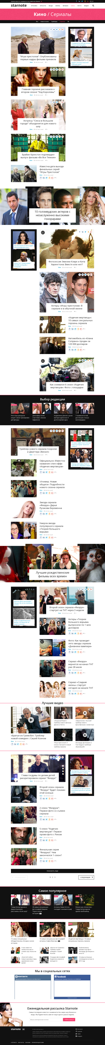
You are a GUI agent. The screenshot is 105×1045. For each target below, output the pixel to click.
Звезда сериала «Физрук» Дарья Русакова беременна (51, 505)
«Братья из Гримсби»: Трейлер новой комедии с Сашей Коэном (28, 737)
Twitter (79, 1034)
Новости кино (45, 21)
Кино (40, 14)
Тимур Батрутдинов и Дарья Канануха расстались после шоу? (19, 909)
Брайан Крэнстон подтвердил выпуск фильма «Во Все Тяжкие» (38, 156)
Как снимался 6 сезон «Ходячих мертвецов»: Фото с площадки (67, 386)
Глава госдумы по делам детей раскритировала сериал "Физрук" (38, 777)
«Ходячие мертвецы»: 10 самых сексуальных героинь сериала (80, 320)
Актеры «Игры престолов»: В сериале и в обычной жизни (66, 307)
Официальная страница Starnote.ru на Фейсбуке (68, 979)
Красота (13, 404)
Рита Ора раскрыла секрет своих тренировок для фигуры (20, 418)
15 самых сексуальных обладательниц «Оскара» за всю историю (22, 941)
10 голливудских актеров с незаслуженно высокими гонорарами (52, 215)
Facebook (79, 1031)
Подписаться (69, 1020)
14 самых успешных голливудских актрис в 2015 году (86, 959)
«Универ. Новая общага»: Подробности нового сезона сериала (52, 484)
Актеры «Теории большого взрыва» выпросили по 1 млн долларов (79, 623)
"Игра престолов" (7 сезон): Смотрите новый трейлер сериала (62, 745)
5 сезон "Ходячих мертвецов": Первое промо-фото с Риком (51, 831)
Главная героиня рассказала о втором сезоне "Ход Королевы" (38, 90)
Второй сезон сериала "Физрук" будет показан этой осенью (52, 790)
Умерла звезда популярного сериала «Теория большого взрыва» (51, 527)
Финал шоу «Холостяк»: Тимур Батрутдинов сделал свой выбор (83, 909)
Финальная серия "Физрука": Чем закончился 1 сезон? (51, 852)
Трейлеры (54, 21)
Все (37, 21)
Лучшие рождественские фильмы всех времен (52, 574)
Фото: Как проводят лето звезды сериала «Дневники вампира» (80, 643)
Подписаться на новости (72, 997)
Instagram (79, 1036)
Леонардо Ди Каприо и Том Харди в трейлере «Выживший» (83, 745)
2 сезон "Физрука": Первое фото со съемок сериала (52, 810)
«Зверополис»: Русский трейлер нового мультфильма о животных (84, 723)
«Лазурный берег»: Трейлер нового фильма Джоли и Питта (62, 723)
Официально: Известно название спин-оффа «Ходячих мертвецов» (52, 463)
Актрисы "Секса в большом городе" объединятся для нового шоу (38, 123)
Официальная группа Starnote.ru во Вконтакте (28, 979)
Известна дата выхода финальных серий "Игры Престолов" (52, 169)
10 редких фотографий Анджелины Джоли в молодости (57, 959)
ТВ (68, 21)
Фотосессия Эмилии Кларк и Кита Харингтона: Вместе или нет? (67, 263)
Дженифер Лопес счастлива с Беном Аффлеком (39, 418)
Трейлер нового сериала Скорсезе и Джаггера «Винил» (38, 450)
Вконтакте (80, 1029)
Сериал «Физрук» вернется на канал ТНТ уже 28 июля (80, 664)
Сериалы (62, 21)
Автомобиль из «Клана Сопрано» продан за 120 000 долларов (80, 341)
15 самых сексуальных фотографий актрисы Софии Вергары (52, 940)
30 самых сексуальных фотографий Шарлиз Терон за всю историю (40, 910)
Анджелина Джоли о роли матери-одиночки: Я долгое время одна (63, 418)
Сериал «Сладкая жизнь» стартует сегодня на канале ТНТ (80, 685)
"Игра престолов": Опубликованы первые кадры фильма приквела (38, 58)
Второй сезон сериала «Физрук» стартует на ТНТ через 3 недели (67, 609)
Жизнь (35, 404)
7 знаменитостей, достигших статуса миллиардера (82, 418)
